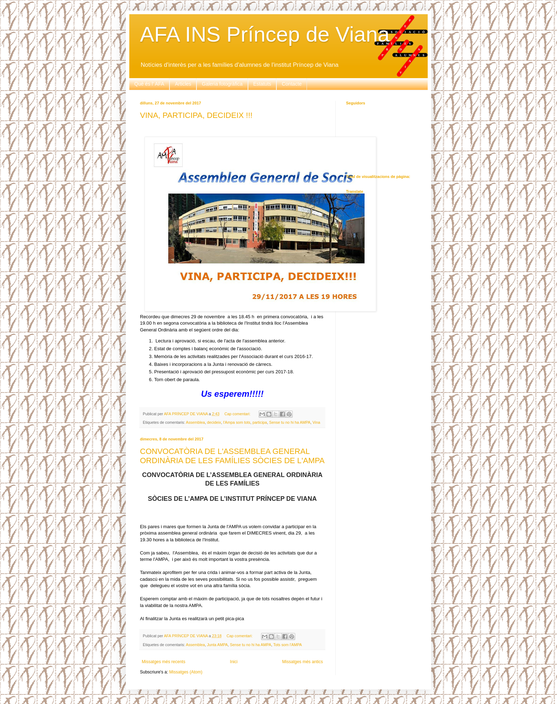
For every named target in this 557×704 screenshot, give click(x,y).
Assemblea (195, 422)
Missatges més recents (163, 661)
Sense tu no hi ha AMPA (289, 422)
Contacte (292, 84)
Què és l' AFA (149, 84)
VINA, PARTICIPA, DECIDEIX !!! (196, 115)
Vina (316, 422)
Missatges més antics (302, 661)
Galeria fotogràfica (222, 84)
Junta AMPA (217, 645)
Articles (183, 84)
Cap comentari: (238, 414)
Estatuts (262, 84)
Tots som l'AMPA (287, 645)
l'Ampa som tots (236, 422)
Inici (233, 661)
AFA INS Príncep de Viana (265, 34)
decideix (214, 422)
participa (260, 422)
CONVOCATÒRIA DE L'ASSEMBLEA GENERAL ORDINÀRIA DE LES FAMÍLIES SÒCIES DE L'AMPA (232, 456)
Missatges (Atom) (185, 672)
